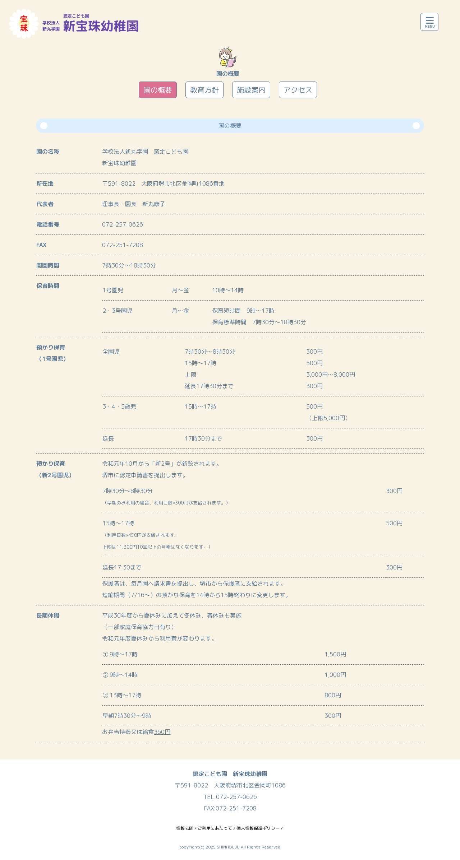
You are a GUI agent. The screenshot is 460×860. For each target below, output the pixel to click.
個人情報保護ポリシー (258, 828)
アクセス (298, 90)
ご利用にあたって (215, 828)
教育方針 (204, 90)
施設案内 (251, 90)
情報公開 (184, 828)
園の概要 (157, 90)
